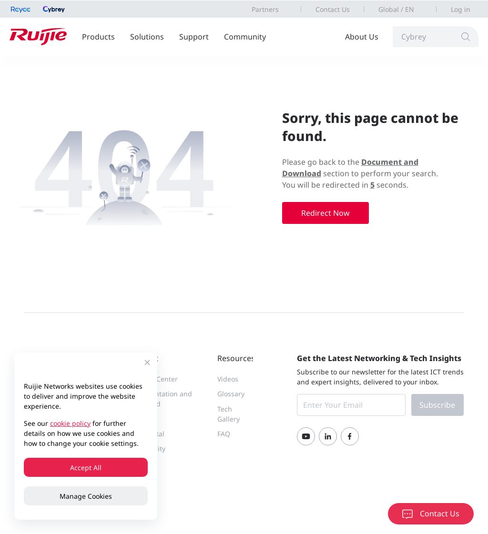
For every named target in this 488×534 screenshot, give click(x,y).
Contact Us (332, 9)
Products (98, 36)
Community (245, 36)
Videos (227, 378)
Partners (265, 9)
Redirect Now (325, 213)
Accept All (86, 467)
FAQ (223, 433)
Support (194, 36)
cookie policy (70, 423)
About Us (361, 36)
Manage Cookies (86, 496)
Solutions (147, 36)
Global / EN (396, 9)
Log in (460, 9)
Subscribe (437, 405)
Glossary (230, 393)
